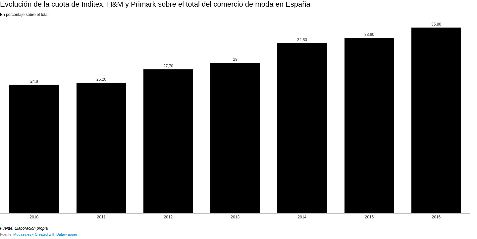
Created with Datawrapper (56, 234)
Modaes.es (22, 234)
